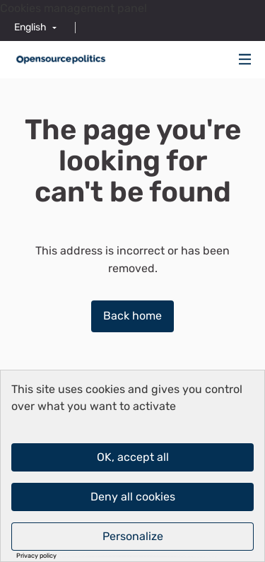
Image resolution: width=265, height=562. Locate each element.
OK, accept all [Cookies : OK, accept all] (133, 457)
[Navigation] (245, 59)
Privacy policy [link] (36, 556)
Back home (132, 315)
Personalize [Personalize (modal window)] (132, 536)
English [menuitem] (30, 27)
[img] (245, 59)
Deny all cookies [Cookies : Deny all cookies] (132, 496)
